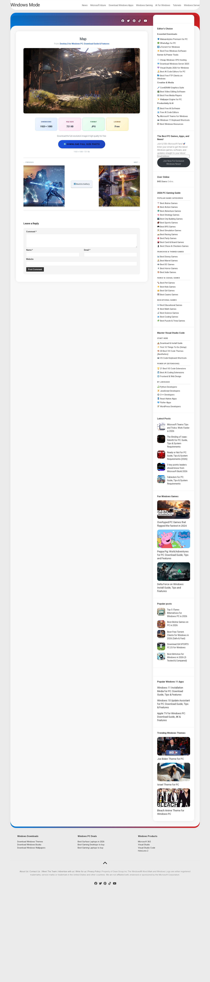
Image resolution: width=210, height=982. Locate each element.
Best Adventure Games (170, 213)
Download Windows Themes (30, 926)
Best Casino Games (169, 297)
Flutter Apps (165, 404)
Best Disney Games (169, 259)
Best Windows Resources (171, 126)
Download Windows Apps (115, 5)
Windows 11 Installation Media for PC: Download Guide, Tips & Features (170, 775)
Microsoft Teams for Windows (174, 118)
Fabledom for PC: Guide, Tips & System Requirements (177, 482)
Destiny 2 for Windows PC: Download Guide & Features (84, 46)
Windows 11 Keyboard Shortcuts (175, 122)
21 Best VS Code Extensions (173, 371)
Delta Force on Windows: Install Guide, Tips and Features (170, 590)
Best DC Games (167, 266)
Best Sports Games (169, 225)
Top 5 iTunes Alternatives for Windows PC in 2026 (177, 615)
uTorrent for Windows (170, 49)
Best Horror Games (169, 270)
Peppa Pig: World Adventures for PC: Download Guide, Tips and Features (173, 557)
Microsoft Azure (92, 5)
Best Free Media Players (171, 97)
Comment (31, 234)
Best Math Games (168, 311)
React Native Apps (168, 401)
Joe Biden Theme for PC (170, 843)
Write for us (81, 955)
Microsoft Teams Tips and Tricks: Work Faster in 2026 (178, 430)
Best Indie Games (168, 274)
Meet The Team (49, 955)
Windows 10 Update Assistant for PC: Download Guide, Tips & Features (173, 788)
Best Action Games (169, 209)
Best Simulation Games (170, 232)
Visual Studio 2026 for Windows (174, 70)
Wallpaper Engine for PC (171, 101)
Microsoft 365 (144, 926)
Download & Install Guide (171, 345)
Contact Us (35, 955)
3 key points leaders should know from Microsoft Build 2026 (177, 470)
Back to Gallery (82, 186)
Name (29, 252)
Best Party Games (168, 240)
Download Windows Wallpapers (31, 932)
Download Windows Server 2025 (174, 66)
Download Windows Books (29, 929)
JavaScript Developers (170, 393)
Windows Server (186, 5)
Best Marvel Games (169, 263)
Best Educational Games (171, 307)
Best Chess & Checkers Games (174, 248)
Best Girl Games (167, 293)
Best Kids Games (168, 289)
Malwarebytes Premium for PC (174, 41)
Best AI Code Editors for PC (172, 74)
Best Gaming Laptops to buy (90, 932)
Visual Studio (144, 929)
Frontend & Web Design (170, 378)
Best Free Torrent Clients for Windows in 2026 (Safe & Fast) (178, 637)
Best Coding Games (169, 319)
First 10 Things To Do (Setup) (173, 349)
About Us (24, 955)
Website (29, 261)
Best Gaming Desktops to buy (91, 929)
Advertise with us (66, 955)
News (79, 5)
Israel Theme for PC (168, 869)
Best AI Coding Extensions (172, 374)
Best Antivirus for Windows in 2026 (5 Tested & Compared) (177, 659)
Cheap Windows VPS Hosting (173, 62)
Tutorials (171, 5)
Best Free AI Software (170, 110)
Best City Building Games (171, 221)
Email (87, 252)
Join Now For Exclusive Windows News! (173, 165)
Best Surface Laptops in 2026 (91, 926)
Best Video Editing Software (172, 94)
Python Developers (168, 389)
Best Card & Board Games (172, 244)
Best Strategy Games (169, 217)
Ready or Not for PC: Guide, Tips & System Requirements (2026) (177, 458)
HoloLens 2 (143, 935)
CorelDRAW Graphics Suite (172, 90)
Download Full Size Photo (82, 146)
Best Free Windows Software (173, 53)
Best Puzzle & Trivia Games (172, 323)
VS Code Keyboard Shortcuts (173, 360)
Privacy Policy (94, 955)
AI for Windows (157, 5)
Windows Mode (32, 5)
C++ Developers (167, 397)
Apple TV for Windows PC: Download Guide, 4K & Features (171, 801)
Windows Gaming (139, 5)
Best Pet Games (167, 285)
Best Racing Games (169, 236)
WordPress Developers (170, 408)
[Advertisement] (173, 715)
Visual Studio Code (146, 932)
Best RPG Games (168, 229)
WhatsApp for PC (168, 45)
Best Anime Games (168, 205)
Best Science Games (169, 315)
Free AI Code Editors (169, 114)
